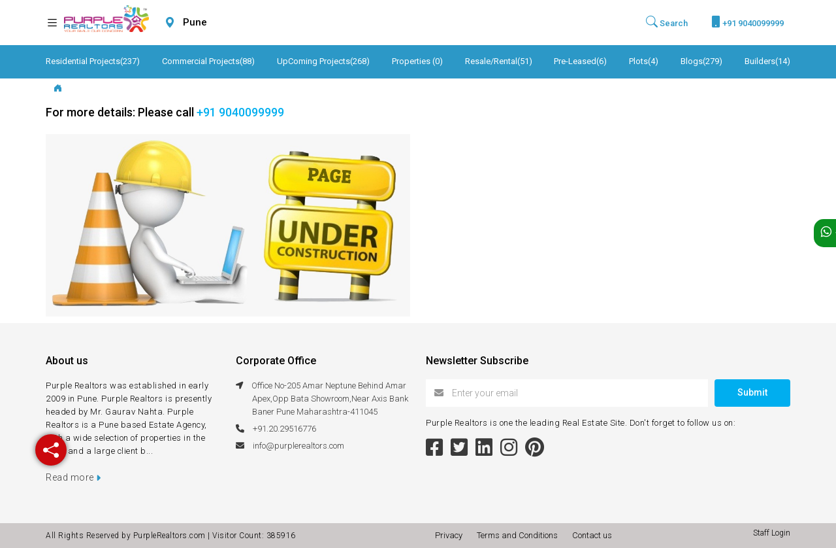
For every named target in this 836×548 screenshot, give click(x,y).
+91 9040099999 (747, 22)
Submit (752, 392)
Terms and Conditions (519, 535)
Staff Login (771, 533)
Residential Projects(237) (93, 61)
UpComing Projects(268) (323, 61)
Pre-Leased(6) (580, 61)
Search (667, 22)
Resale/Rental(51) (498, 61)
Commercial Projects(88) (208, 61)
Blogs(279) (701, 61)
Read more (73, 477)
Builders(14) (767, 61)
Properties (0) (417, 61)
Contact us (592, 535)
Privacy (450, 535)
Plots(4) (643, 61)
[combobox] (226, 22)
